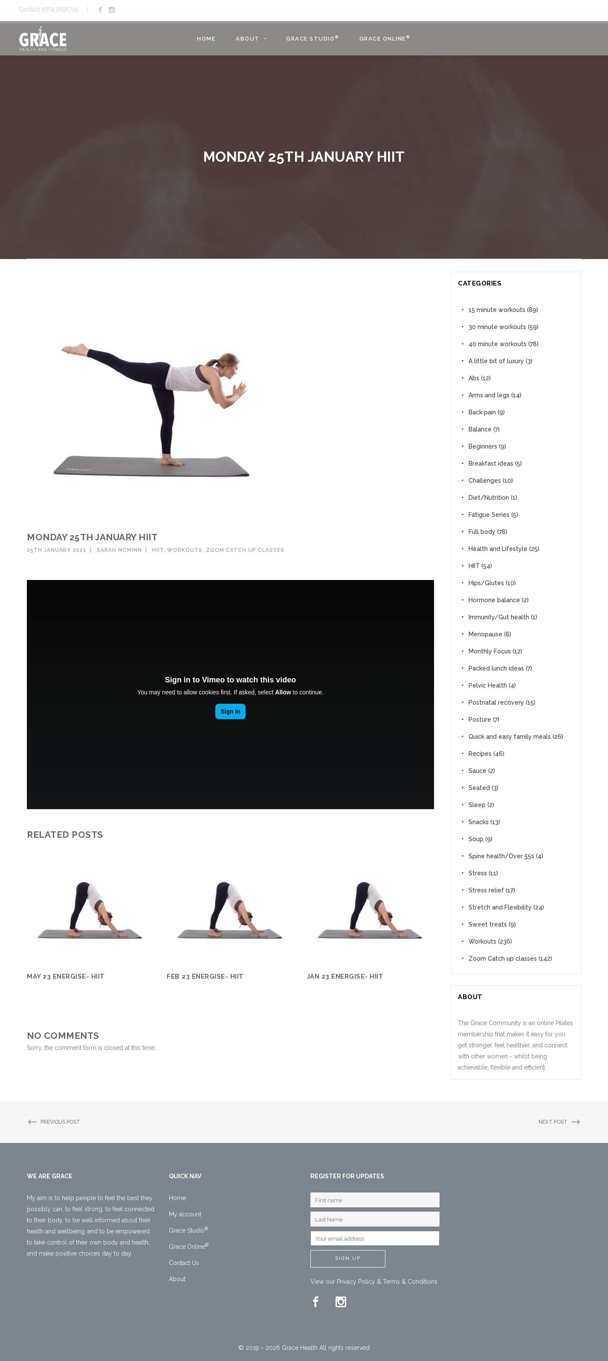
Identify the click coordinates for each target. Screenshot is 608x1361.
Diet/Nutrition (489, 497)
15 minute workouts (497, 309)
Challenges (485, 480)
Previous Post (53, 1122)
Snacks (479, 822)
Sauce (477, 770)
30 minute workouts (497, 326)
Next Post (560, 1122)
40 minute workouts (498, 344)
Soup (476, 839)
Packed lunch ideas (496, 668)
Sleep (477, 804)
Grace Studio (188, 1230)
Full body (482, 531)
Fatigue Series (489, 514)
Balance (480, 429)
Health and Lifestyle (498, 548)
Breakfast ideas (491, 463)
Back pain (482, 412)
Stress (478, 873)
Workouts (185, 550)
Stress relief (486, 890)
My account (185, 1214)
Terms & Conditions (410, 1281)
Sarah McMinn (119, 550)
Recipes (480, 753)
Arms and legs (489, 395)
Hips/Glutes (486, 583)
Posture (480, 719)
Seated (479, 787)
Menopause (485, 634)
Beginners (483, 446)
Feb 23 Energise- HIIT (205, 976)
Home (177, 1198)
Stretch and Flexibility (500, 907)
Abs (474, 378)
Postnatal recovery (496, 702)
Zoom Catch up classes (245, 550)
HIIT (158, 550)
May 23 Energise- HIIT (66, 976)
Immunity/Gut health (499, 617)
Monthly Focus (490, 651)
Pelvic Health (488, 685)
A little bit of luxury (496, 361)
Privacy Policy (356, 1281)
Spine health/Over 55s (501, 856)
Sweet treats (488, 924)
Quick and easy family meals (510, 736)
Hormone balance (494, 600)
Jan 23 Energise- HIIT (345, 976)
